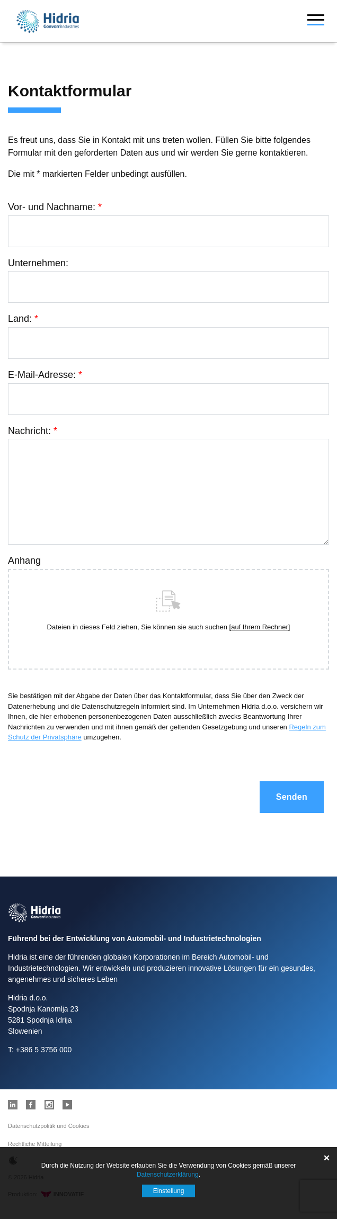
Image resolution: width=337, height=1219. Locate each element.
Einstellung (168, 1191)
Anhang (24, 560)
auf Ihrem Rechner (259, 627)
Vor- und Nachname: (55, 207)
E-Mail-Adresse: (45, 374)
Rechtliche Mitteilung (35, 1144)
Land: (23, 318)
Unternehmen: (38, 263)
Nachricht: (32, 431)
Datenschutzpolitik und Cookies (48, 1126)
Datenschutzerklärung (168, 1174)
